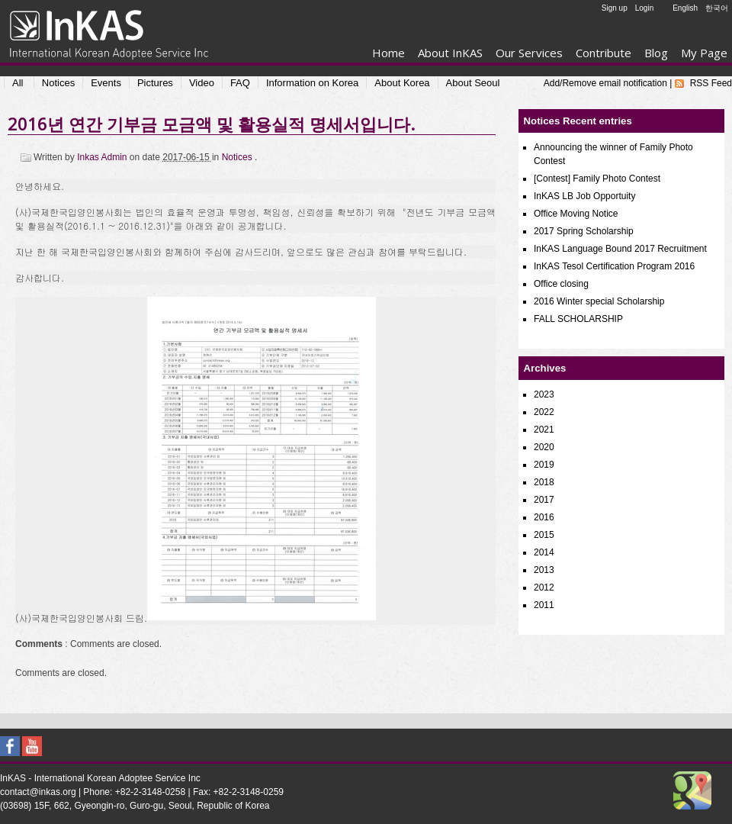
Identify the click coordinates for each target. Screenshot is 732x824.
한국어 (716, 8)
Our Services (529, 52)
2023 (544, 394)
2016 (544, 517)
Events (106, 83)
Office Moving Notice (576, 213)
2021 (544, 429)
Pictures (155, 83)
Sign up (615, 8)
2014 (544, 552)
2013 (544, 570)
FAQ (240, 83)
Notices (58, 83)
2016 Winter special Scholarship (599, 301)
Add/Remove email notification (605, 83)
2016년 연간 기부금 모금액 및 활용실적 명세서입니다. (211, 123)
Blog (656, 52)
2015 (544, 534)
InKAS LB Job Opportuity (584, 196)
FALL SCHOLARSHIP (578, 319)
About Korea (401, 83)
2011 (544, 605)
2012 (544, 587)
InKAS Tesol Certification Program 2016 (614, 266)
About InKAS (450, 52)
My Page (704, 52)
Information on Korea (312, 83)
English (685, 8)
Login (644, 8)
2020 (544, 447)
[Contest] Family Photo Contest (597, 178)
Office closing (561, 283)
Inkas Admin (103, 157)
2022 (544, 412)
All (17, 83)
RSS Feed (711, 83)
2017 (544, 499)
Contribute (603, 52)
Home (388, 52)
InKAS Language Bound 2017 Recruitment (620, 248)
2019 (544, 464)
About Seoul (473, 83)
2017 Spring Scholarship (584, 231)
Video (201, 83)
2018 (544, 482)
